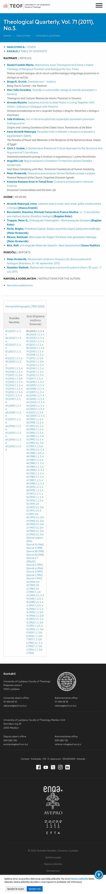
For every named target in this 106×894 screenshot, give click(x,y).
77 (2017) (9, 375)
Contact (25, 758)
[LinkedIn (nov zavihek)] (67, 767)
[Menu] (99, 6)
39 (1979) (30, 487)
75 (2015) (9, 381)
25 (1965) (30, 534)
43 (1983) (30, 473)
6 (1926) (30, 642)
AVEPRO (53, 803)
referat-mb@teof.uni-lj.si (68, 744)
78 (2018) (9, 371)
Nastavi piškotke (53, 864)
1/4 (37, 503)
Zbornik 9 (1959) (34, 548)
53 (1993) (30, 439)
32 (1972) (30, 510)
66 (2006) (10, 426)
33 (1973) (30, 507)
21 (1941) (30, 591)
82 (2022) (10, 351)
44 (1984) (31, 470)
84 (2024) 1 (10, 338)
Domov (7, 36)
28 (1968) (30, 524)
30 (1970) (30, 517)
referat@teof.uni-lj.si (65, 705)
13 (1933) (30, 619)
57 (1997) (30, 426)
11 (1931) (30, 625)
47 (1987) (30, 459)
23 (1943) (30, 585)
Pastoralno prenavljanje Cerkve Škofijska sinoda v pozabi (51, 173)
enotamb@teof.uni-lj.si (15, 744)
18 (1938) (30, 602)
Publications (23, 36)
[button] (99, 874)
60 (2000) (31, 415)
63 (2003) (10, 446)
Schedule (36, 758)
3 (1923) (30, 652)
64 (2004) (10, 439)
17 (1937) (30, 605)
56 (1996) (30, 429)
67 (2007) (10, 419)
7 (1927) (29, 639)
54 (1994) (30, 436)
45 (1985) (30, 466)
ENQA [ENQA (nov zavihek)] (53, 789)
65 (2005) (10, 432)
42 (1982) (30, 476)
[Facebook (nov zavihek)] (38, 767)
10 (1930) (30, 629)
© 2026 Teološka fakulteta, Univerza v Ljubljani (53, 850)
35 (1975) (30, 500)
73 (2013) (9, 388)
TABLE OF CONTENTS (27, 51)
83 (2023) (31, 338)
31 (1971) (30, 514)
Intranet (81, 758)
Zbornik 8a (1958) (35, 554)
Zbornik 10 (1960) (35, 544)
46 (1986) (30, 463)
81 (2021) (9, 358)
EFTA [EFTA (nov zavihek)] (53, 827)
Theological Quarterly (48, 36)
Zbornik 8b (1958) (35, 551)
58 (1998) (30, 422)
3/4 (20, 375)
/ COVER (21, 47)
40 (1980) (31, 483)
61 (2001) (30, 412)
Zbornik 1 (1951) (34, 578)
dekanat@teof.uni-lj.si (14, 705)
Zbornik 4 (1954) (34, 568)
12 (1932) (30, 622)
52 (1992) (30, 442)
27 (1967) (30, 527)
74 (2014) (9, 385)
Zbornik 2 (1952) (34, 575)
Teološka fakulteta (30, 6)
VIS (44, 758)
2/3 (39, 453)
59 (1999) (30, 419)
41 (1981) (30, 480)
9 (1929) (30, 632)
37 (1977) (30, 493)
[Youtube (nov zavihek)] (45, 767)
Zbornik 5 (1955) (34, 564)
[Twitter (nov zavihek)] (53, 767)
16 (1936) (30, 609)
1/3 (37, 510)
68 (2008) (10, 412)
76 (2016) (9, 378)
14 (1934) (30, 615)
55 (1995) (30, 432)
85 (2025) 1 (10, 331)
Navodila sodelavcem (20, 285)
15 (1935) (30, 612)
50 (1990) (31, 449)
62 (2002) (31, 409)
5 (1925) (30, 646)
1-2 (37, 439)
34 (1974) (30, 503)
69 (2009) (10, 405)
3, (19, 358)
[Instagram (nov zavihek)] (60, 767)
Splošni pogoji (53, 857)
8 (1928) (30, 636)
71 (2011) (9, 395)
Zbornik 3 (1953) (34, 571)
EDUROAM (69, 758)
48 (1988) (30, 456)
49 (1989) (30, 453)
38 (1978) (30, 490)
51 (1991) (30, 446)
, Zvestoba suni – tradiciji (31, 81)
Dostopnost (53, 870)
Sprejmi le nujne (15, 888)
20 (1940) (31, 595)
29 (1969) (30, 520)
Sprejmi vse (35, 888)
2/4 (39, 591)
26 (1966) (30, 531)
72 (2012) (9, 392)
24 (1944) (31, 581)
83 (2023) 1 (10, 344)
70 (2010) (10, 398)
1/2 (37, 426)
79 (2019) (9, 368)
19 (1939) (30, 598)
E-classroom (54, 758)
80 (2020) (10, 361)
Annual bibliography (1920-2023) (25, 306)
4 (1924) (30, 649)
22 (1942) (30, 588)
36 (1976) (30, 497)
